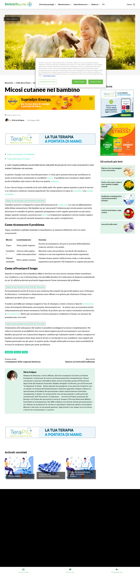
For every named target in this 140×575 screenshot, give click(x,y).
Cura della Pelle (23, 83)
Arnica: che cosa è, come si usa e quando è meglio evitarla (111, 184)
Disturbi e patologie (46, 469)
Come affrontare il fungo (18, 158)
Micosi (17, 352)
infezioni (54, 181)
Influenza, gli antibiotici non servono (49, 475)
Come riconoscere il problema (20, 154)
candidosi (77, 191)
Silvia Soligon (18, 120)
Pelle (25, 352)
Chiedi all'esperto (14, 471)
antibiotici (62, 204)
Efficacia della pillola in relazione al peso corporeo (80, 474)
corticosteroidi (13, 314)
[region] (70, 73)
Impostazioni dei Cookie (47, 82)
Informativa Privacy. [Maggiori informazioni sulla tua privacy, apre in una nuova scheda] (49, 76)
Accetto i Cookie (95, 82)
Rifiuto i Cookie (79, 82)
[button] (131, 4)
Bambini (9, 352)
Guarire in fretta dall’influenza (80, 361)
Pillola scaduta (14, 476)
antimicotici (88, 303)
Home (8, 19)
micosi (50, 178)
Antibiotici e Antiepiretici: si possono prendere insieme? (111, 198)
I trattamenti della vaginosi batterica (22, 361)
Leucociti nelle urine (109, 224)
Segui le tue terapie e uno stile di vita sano (25, 200)
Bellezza (14, 19)
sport (44, 215)
